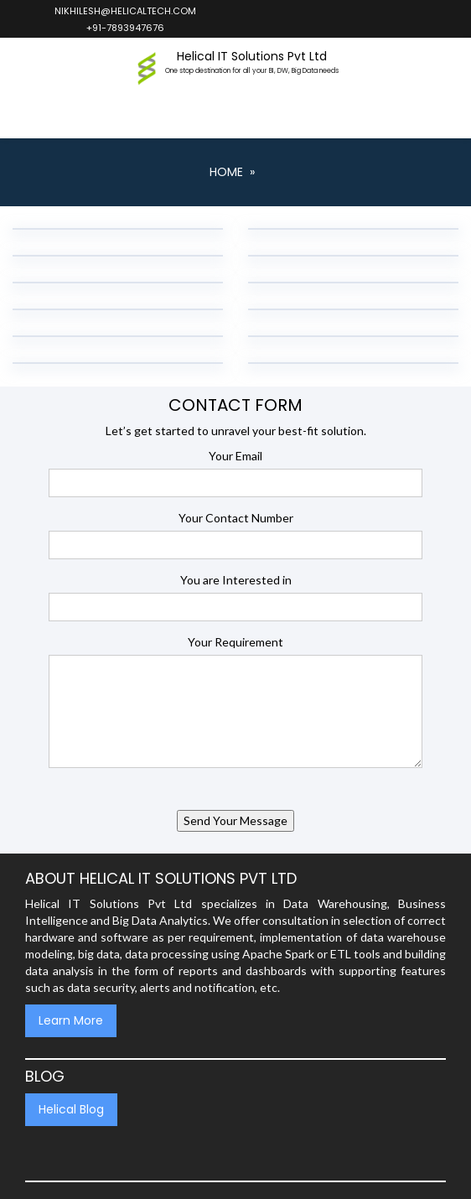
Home (226, 172)
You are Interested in (236, 580)
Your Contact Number (236, 518)
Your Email (235, 456)
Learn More (71, 1020)
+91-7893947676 (124, 27)
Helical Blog (71, 1109)
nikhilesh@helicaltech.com (124, 11)
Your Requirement (235, 642)
